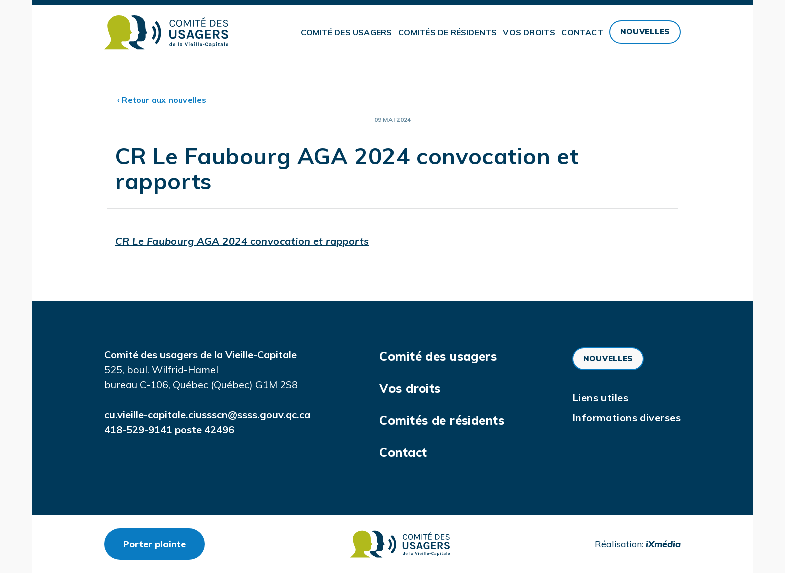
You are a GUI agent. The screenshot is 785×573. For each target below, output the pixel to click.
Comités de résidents (447, 32)
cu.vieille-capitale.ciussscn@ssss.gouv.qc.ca (207, 414)
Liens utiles (600, 397)
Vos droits (529, 32)
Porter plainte (164, 544)
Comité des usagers (346, 32)
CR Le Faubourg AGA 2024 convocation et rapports (242, 241)
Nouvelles (645, 31)
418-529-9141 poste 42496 (169, 429)
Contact (582, 32)
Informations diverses (626, 417)
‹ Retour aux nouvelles (162, 100)
